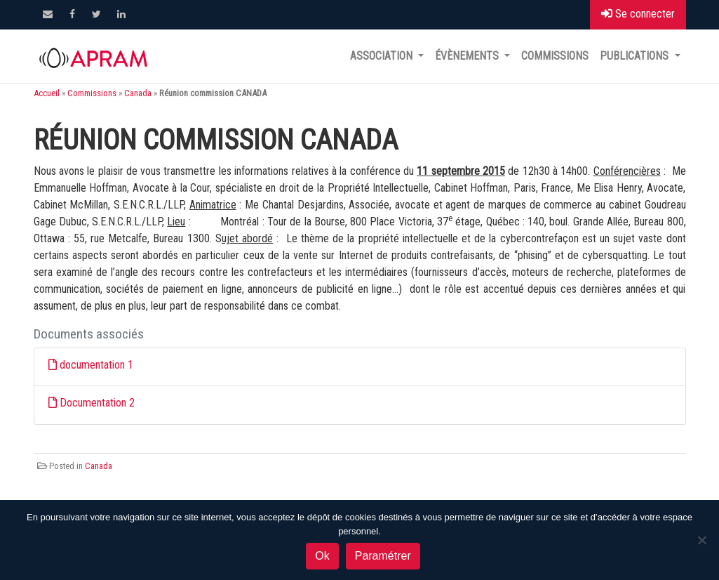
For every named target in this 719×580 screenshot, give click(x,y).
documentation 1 (96, 364)
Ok (322, 556)
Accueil (47, 93)
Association (382, 55)
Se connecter (638, 13)
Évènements (468, 55)
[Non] (701, 540)
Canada (138, 93)
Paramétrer (383, 556)
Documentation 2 (97, 402)
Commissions (555, 55)
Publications (635, 55)
